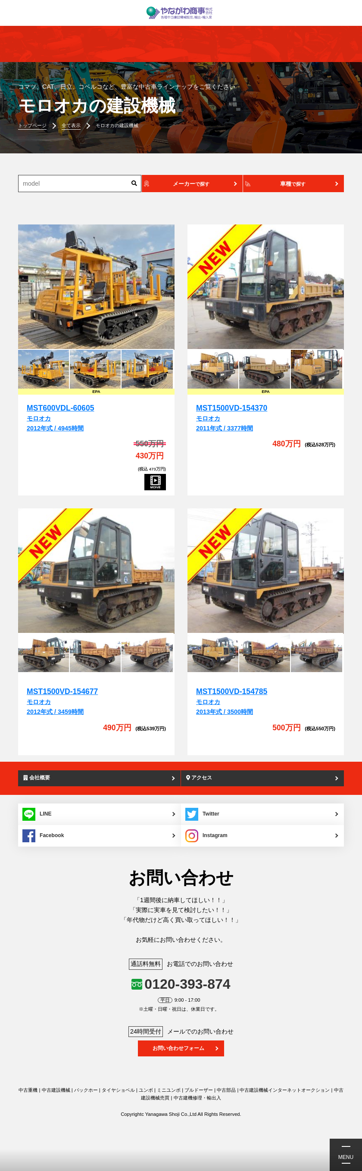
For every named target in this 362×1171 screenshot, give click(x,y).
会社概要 (37, 778)
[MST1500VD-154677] (96, 570)
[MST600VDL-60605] (96, 286)
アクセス (200, 778)
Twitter (202, 814)
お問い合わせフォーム (178, 1049)
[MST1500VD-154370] (265, 286)
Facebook (44, 836)
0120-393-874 (187, 984)
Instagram (207, 836)
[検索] (134, 183)
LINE (37, 814)
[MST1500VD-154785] (265, 570)
